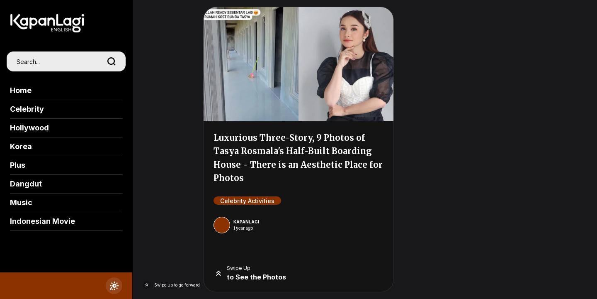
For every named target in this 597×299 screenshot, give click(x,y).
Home (21, 90)
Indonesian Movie (42, 221)
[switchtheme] (114, 285)
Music (21, 202)
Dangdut (26, 183)
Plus (17, 165)
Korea (21, 146)
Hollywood (29, 127)
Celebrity (27, 109)
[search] (111, 61)
